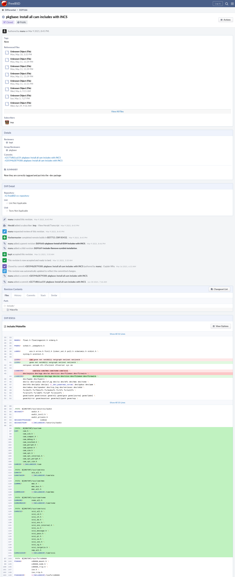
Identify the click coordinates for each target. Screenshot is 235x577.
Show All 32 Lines (117, 334)
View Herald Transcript (48, 225)
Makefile (14, 309)
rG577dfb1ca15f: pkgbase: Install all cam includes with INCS (33, 157)
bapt (11, 142)
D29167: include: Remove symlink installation (55, 248)
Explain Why (109, 266)
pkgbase (13, 150)
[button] (232, 3)
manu (22, 31)
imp (12, 122)
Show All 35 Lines (117, 402)
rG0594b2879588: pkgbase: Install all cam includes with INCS (34, 160)
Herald (11, 225)
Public (23, 22)
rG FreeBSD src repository (17, 195)
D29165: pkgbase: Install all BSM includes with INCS (60, 243)
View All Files (117, 111)
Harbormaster (14, 237)
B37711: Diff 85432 (57, 237)
